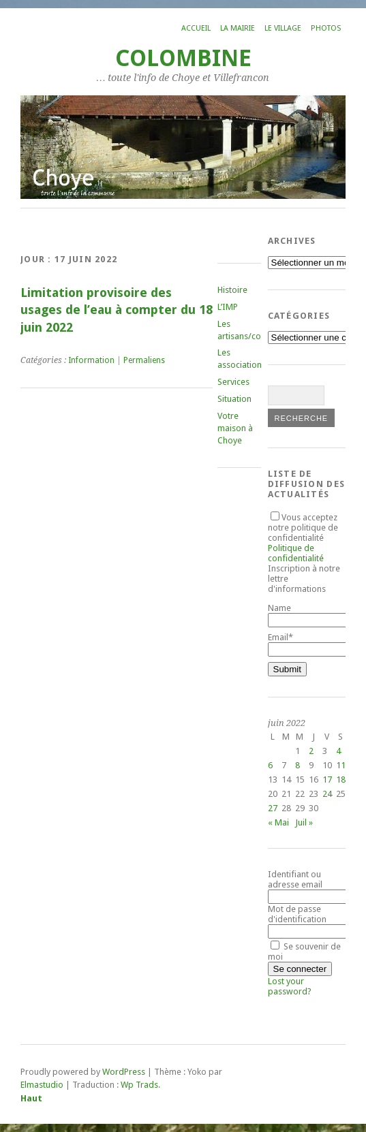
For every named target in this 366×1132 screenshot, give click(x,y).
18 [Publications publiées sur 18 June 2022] (341, 779)
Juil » (304, 822)
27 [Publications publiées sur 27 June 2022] (272, 808)
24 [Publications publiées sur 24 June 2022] (327, 794)
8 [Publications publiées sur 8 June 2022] (297, 765)
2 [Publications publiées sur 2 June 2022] (311, 751)
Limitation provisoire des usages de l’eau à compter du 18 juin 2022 (116, 309)
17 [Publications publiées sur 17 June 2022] (327, 779)
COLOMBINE (183, 58)
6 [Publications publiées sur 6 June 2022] (270, 765)
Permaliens (144, 360)
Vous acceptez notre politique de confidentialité (303, 537)
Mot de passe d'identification (297, 914)
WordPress (123, 1072)
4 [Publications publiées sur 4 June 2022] (338, 751)
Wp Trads (139, 1085)
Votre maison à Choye (235, 428)
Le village (282, 28)
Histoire (232, 290)
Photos (326, 28)
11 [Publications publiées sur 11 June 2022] (341, 765)
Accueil (196, 28)
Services (233, 382)
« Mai (278, 822)
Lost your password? (289, 986)
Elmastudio (41, 1085)
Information (91, 360)
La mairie (237, 28)
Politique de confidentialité (296, 553)
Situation (234, 399)
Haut (31, 1098)
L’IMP (227, 307)
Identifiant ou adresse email (295, 879)
